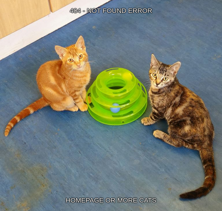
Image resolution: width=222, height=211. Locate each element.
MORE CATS (136, 200)
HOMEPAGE (85, 200)
